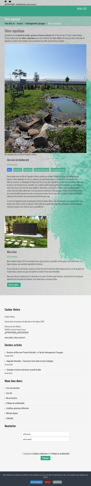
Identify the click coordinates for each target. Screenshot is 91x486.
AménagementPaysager (58, 170)
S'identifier (10, 418)
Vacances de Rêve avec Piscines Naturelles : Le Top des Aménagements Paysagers (45, 354)
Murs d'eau (12, 252)
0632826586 (23, 332)
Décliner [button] (47, 482)
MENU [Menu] (81, 8)
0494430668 (11, 4)
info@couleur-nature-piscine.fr (27, 4)
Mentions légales (12, 413)
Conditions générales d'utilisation (17, 408)
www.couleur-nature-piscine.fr (15, 337)
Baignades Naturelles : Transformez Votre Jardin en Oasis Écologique (45, 363)
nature (9, 170)
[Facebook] (6, 1)
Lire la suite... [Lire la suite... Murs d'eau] (14, 284)
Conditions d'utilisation (40, 453)
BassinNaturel (18, 170)
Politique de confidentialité (15, 403)
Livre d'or (9, 393)
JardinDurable (28, 170)
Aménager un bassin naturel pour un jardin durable (45, 371)
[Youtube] (10, 1)
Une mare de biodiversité (18, 160)
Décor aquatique (12, 165)
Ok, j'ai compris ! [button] (36, 482)
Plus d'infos (57, 482)
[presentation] (40, 446)
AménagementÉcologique (41, 170)
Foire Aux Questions (13, 388)
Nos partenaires (11, 398)
